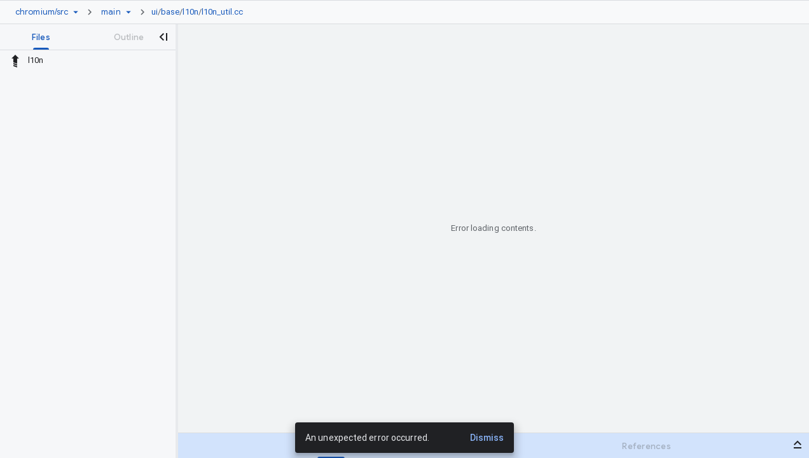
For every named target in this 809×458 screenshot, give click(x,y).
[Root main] (111, 12)
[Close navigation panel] (163, 37)
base (170, 12)
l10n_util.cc (222, 12)
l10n (190, 12)
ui (154, 12)
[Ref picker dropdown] (128, 12)
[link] (200, 12)
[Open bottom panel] (797, 444)
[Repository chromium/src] (42, 12)
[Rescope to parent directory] (15, 60)
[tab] (41, 37)
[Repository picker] (76, 12)
